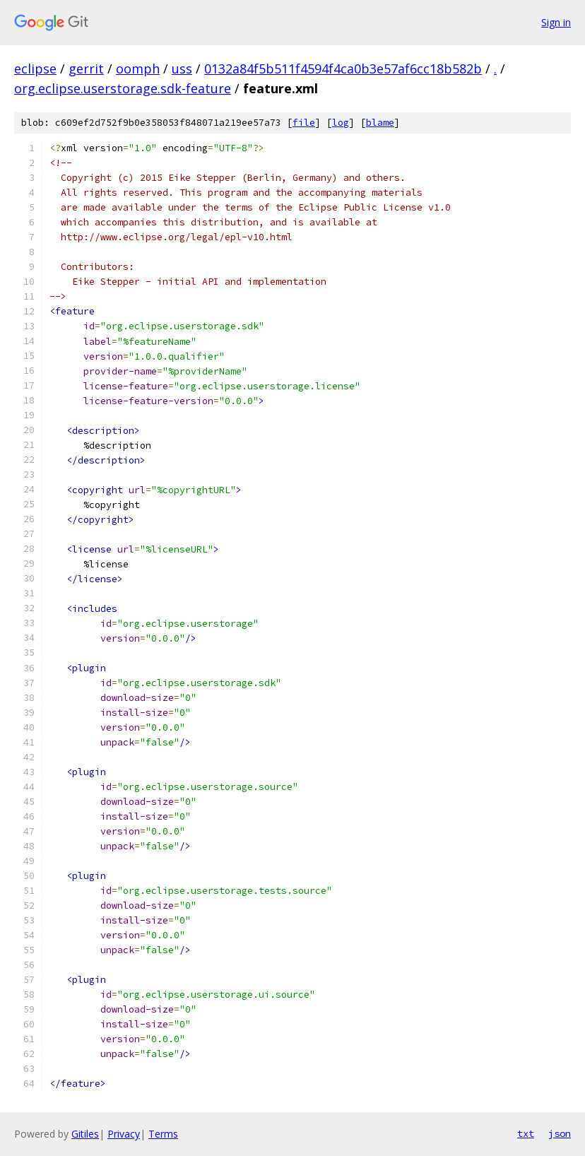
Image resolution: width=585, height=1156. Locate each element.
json (559, 1133)
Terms (163, 1133)
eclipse (35, 68)
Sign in (556, 22)
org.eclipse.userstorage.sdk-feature (122, 88)
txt (525, 1133)
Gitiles (85, 1133)
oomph (138, 68)
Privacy (123, 1133)
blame (380, 123)
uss (182, 68)
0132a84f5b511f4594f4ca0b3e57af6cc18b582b (343, 68)
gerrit (86, 68)
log (340, 123)
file (303, 123)
